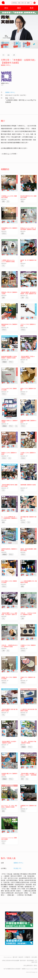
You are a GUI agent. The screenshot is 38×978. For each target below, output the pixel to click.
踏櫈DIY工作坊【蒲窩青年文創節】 (28, 389)
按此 (36, 965)
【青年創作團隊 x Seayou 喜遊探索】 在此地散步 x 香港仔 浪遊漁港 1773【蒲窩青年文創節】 (9, 614)
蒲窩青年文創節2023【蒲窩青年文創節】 (9, 421)
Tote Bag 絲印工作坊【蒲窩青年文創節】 (9, 389)
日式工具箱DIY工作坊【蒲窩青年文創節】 (9, 581)
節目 (6, 7)
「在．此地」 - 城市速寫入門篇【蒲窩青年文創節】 (28, 742)
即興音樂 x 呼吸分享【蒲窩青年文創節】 (9, 292)
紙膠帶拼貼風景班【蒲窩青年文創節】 (9, 549)
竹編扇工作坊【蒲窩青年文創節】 (27, 678)
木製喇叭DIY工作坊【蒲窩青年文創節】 (28, 645)
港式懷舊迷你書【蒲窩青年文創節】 (28, 517)
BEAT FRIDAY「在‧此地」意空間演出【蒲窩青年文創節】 (9, 806)
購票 (19, 7)
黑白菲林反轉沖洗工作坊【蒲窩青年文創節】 (28, 196)
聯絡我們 (21, 957)
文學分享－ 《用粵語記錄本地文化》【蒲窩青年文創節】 (9, 645)
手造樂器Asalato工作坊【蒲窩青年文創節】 (9, 196)
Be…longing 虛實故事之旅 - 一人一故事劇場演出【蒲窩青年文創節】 (9, 518)
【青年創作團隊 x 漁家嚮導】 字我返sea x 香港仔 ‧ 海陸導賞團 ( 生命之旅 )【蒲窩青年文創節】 (28, 775)
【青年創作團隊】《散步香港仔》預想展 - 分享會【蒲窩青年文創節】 (28, 293)
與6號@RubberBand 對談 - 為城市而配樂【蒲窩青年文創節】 (28, 228)
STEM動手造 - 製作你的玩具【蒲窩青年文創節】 (28, 710)
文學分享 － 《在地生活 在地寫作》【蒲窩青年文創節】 (28, 613)
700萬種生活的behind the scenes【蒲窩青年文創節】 (8, 260)
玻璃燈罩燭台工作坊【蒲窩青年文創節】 (9, 228)
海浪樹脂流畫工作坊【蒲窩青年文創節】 (9, 774)
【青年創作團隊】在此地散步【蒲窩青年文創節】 (8, 742)
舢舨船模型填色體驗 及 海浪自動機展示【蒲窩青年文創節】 (9, 357)
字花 (19, 868)
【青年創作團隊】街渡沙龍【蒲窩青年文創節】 (9, 710)
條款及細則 (34, 957)
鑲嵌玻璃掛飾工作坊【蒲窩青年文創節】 (9, 325)
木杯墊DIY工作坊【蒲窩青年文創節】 (28, 453)
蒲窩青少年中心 (6, 65)
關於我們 (15, 957)
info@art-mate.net (30, 969)
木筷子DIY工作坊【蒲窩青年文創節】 (28, 325)
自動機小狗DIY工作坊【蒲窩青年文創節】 (9, 678)
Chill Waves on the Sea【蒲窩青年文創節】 (9, 838)
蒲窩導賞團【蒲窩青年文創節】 (28, 485)
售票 (31, 7)
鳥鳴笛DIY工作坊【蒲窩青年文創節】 (9, 453)
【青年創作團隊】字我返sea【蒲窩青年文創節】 (27, 357)
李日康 (16, 868)
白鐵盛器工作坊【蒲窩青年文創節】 (28, 806)
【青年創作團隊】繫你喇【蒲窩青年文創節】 (9, 485)
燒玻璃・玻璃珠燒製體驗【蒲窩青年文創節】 (28, 549)
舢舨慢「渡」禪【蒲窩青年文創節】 (28, 260)
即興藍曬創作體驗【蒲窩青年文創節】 (28, 421)
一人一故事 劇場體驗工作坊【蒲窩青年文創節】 (28, 581)
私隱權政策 (27, 957)
